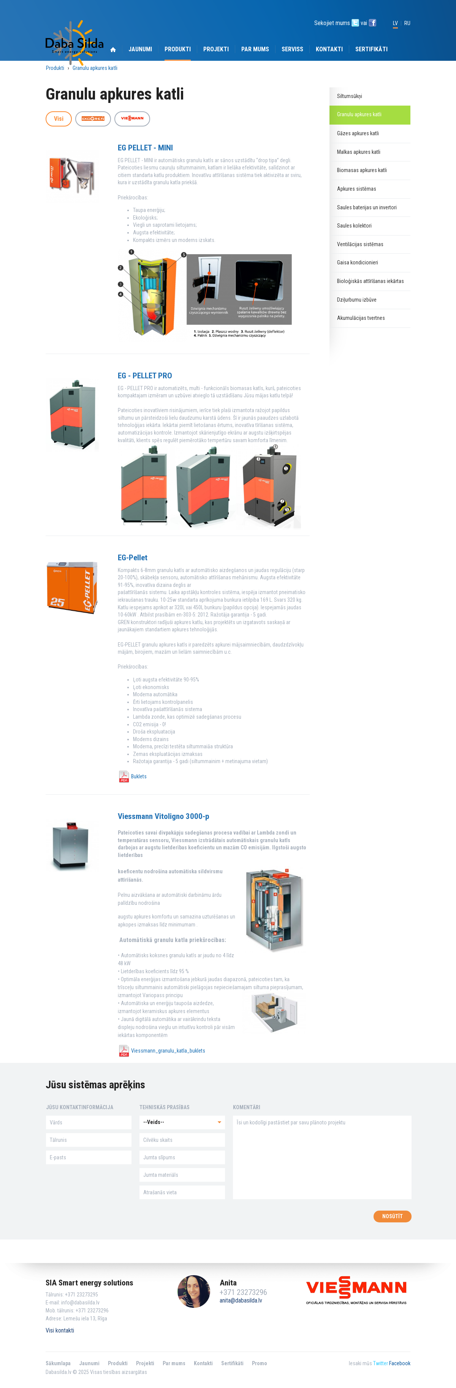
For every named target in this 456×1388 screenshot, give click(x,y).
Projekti (216, 49)
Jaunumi (140, 49)
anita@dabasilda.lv (241, 1300)
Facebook (399, 1363)
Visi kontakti (60, 1330)
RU (407, 23)
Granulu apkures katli (95, 68)
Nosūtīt (392, 1216)
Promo (259, 1363)
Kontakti (329, 49)
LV (395, 23)
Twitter (380, 1363)
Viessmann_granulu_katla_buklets (168, 1051)
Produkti (178, 49)
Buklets (139, 776)
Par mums (255, 49)
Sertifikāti (371, 49)
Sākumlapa (58, 1363)
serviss (292, 49)
